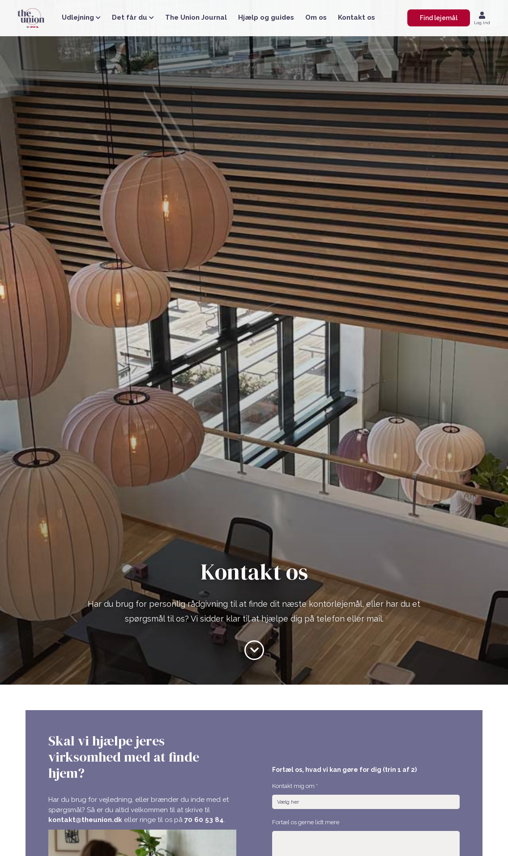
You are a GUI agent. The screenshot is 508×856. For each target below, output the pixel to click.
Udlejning (81, 17)
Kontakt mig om (295, 786)
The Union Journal (196, 17)
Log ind (482, 22)
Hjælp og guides (266, 17)
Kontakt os (356, 17)
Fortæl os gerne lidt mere (305, 822)
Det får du (133, 17)
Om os (316, 17)
